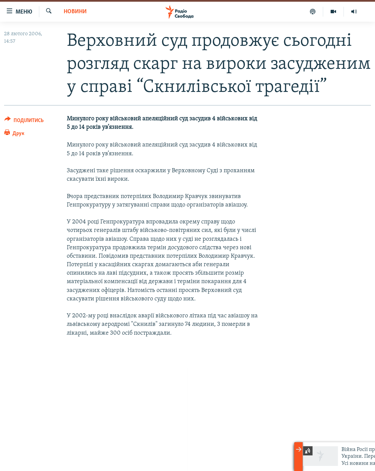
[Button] (24, 122)
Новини (75, 11)
